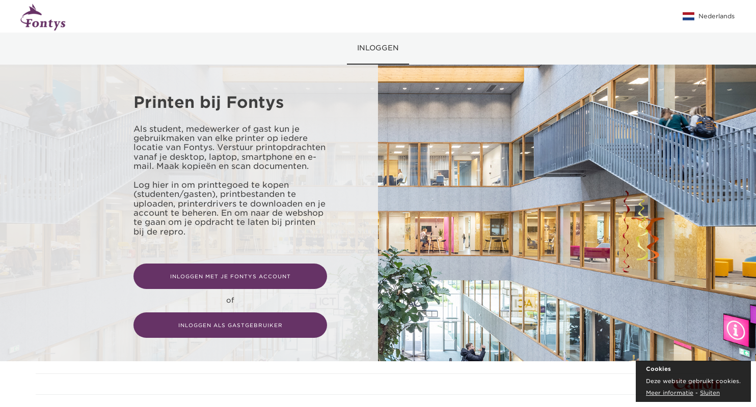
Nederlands (709, 16)
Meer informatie (669, 392)
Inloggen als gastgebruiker (230, 325)
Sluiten (710, 392)
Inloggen (378, 48)
